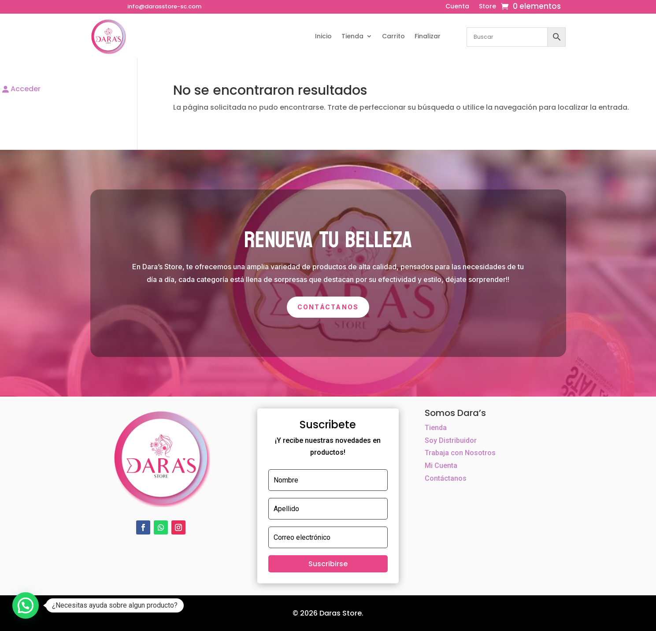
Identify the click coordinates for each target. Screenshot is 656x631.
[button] (25, 605)
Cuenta (457, 7)
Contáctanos (328, 307)
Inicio (323, 36)
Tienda (352, 36)
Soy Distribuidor (451, 440)
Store (487, 7)
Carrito (393, 36)
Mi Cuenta (441, 465)
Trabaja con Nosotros (460, 453)
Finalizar (428, 36)
